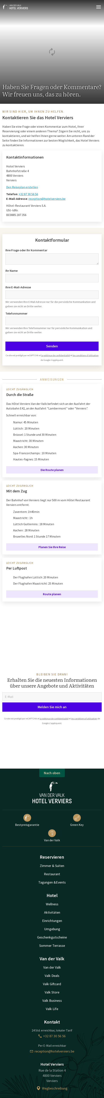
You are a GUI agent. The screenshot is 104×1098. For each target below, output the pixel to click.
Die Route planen (52, 470)
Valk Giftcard (52, 984)
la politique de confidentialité (55, 355)
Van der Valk (52, 835)
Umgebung (52, 929)
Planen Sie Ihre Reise (52, 547)
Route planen (52, 594)
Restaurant (52, 874)
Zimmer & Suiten (52, 865)
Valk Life (52, 1009)
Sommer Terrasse (52, 945)
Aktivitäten (52, 912)
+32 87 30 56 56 (28, 194)
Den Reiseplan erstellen (22, 187)
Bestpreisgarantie (27, 820)
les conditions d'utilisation (86, 355)
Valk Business (52, 1000)
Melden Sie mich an (52, 707)
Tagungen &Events (52, 882)
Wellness (52, 904)
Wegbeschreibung (52, 1088)
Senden (52, 346)
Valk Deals (52, 975)
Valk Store (52, 992)
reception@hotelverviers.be (47, 199)
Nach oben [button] (52, 773)
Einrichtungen (52, 920)
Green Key (77, 820)
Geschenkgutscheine (52, 937)
